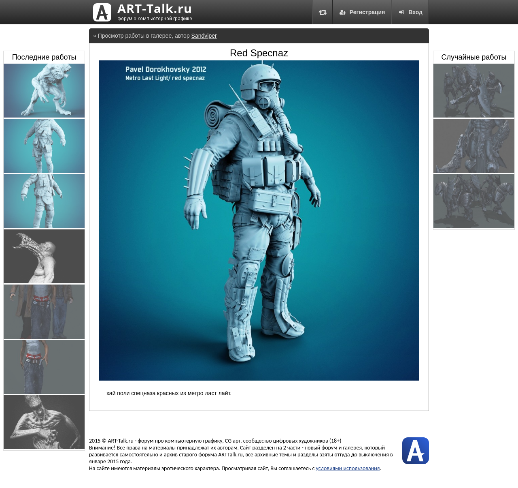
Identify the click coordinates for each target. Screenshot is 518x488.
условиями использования (348, 468)
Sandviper (204, 35)
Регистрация (362, 12)
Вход (410, 12)
